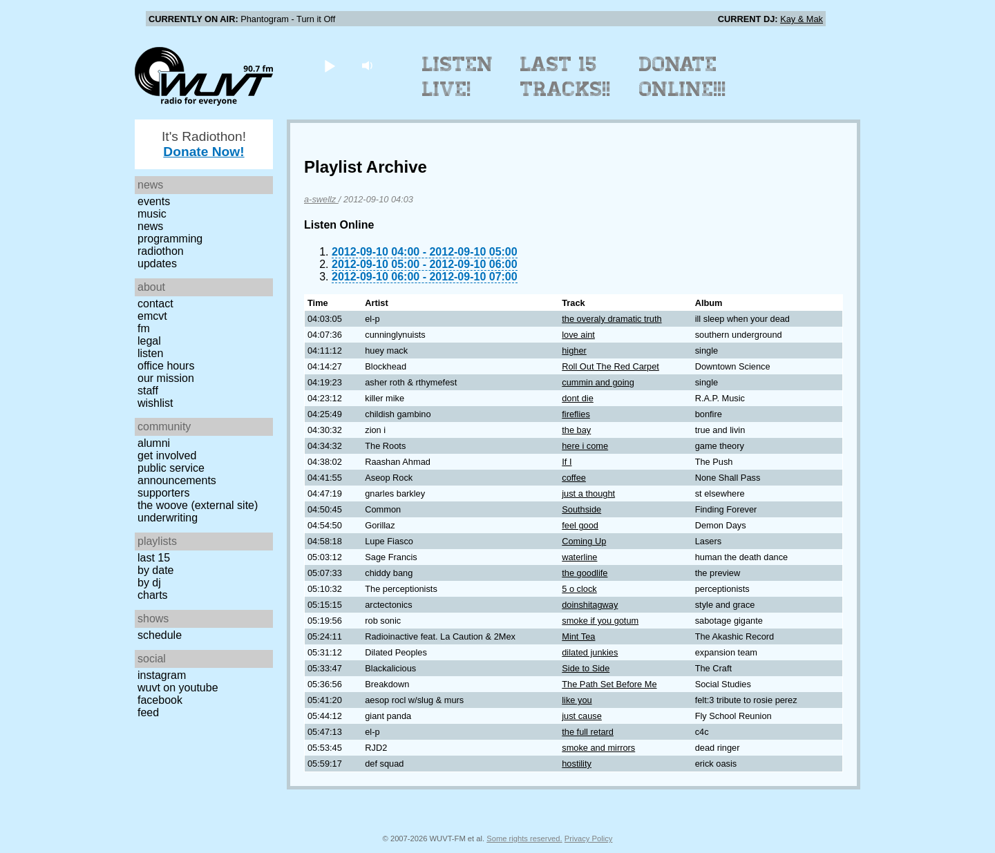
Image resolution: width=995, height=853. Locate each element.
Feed (148, 712)
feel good (580, 525)
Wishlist (155, 403)
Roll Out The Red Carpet (610, 366)
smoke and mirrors (598, 747)
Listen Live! (457, 77)
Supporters (164, 493)
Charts (153, 595)
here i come (585, 446)
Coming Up (584, 541)
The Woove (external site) (198, 505)
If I (566, 462)
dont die (578, 398)
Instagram (162, 675)
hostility (576, 763)
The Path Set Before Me (609, 684)
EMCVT (152, 316)
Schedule (160, 635)
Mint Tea (578, 636)
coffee (574, 477)
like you (576, 700)
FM (144, 328)
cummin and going (598, 382)
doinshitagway (590, 605)
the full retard (588, 732)
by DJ (149, 582)
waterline (579, 557)
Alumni (154, 443)
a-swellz (321, 199)
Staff (148, 390)
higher (574, 350)
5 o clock (579, 589)
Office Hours (166, 366)
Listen (150, 353)
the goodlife (584, 573)
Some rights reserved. (524, 838)
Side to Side (585, 668)
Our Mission (166, 378)
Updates (157, 263)
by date (155, 570)
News (150, 226)
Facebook (160, 700)
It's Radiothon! (204, 144)
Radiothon (161, 251)
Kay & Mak (801, 19)
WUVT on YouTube (178, 687)
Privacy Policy (589, 838)
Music (152, 214)
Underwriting (168, 518)
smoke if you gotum (600, 620)
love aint (578, 334)
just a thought (588, 493)
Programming (170, 239)
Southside (581, 509)
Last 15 (154, 558)
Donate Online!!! (682, 77)
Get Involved (167, 455)
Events (154, 201)
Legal (149, 341)
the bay (576, 430)
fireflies (576, 414)
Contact (155, 303)
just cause (582, 716)
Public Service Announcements (177, 474)
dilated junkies (590, 652)
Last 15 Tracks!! (565, 77)
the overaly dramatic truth (611, 319)
